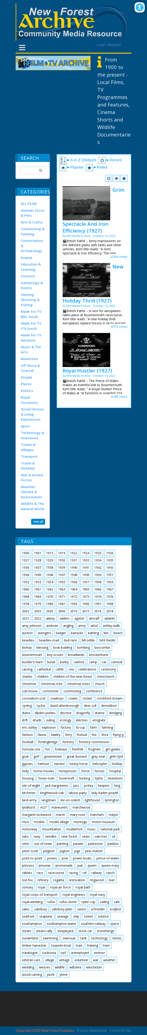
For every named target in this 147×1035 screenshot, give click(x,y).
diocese (65, 713)
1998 (109, 604)
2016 (97, 611)
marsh (60, 814)
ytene (63, 974)
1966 (97, 589)
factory (66, 727)
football (27, 742)
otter (25, 843)
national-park (110, 829)
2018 (109, 611)
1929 (49, 560)
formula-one (31, 749)
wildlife (60, 967)
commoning (72, 691)
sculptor (115, 909)
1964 (73, 589)
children (43, 676)
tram (106, 945)
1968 (25, 596)
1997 (97, 604)
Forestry (28, 276)
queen (92, 865)
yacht (51, 974)
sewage (63, 916)
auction (27, 633)
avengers (44, 633)
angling (68, 625)
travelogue (30, 953)
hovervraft (66, 778)
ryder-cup (88, 902)
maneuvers (59, 807)
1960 (25, 589)
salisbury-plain (62, 909)
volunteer (81, 960)
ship (76, 916)
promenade (64, 865)
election (82, 720)
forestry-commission (94, 742)
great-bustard (77, 756)
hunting (84, 778)
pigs (77, 851)
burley (64, 662)
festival (82, 734)
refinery (43, 880)
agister (79, 618)
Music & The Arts (31, 349)
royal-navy (97, 894)
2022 (37, 618)
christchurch (106, 676)
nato (25, 836)
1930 (61, 560)
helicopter (100, 764)
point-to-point (32, 858)
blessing (42, 647)
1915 (49, 553)
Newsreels (29, 358)
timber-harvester (34, 945)
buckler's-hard (32, 662)
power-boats (82, 858)
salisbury (40, 909)
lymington (112, 800)
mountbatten (51, 829)
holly (25, 771)
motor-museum (103, 822)
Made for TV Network (31, 338)
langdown (49, 800)
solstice (103, 916)
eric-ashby (29, 727)
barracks (77, 633)
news (86, 836)
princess (28, 865)
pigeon (65, 851)
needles (50, 836)
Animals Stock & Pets (32, 213)
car (104, 662)
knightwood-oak (52, 793)
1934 (97, 560)
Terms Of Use (120, 1030)
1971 (61, 596)
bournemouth (32, 655)
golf (36, 756)
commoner (50, 691)
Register (114, 44)
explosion (49, 727)
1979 (37, 604)
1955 (61, 582)
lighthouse (92, 800)
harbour (43, 764)
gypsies (27, 764)
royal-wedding (32, 902)
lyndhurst (28, 807)
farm (93, 727)
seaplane (45, 916)
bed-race (70, 640)
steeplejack (65, 931)
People (26, 377)
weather (109, 960)
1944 (25, 575)
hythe (99, 778)
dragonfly (83, 713)
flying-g (118, 734)
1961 (37, 589)
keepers (104, 785)
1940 (73, 567)
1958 (97, 582)
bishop (27, 647)
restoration (77, 880)
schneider (98, 909)
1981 (61, 604)
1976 (109, 596)
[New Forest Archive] (73, 22)
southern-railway (93, 923)
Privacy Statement (91, 1030)
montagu (80, 822)
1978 (25, 604)
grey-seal (98, 756)
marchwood (81, 807)
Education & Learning (31, 267)
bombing (83, 647)
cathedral (44, 669)
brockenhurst (98, 655)
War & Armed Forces (32, 477)
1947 (61, 575)
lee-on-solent (70, 800)
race (40, 873)
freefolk (77, 749)
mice (25, 822)
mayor (113, 814)
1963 (61, 589)
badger (61, 633)
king (117, 785)
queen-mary (110, 865)
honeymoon (68, 771)
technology (99, 938)
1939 (61, 567)
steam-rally (44, 931)
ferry (68, 734)
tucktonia (49, 953)
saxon (81, 909)
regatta (58, 880)
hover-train (46, 778)
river (111, 880)
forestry (68, 742)
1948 (73, 575)
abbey (50, 618)
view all (38, 522)
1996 (85, 604)
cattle (60, 669)
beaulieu (28, 640)
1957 (85, 582)
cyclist (41, 705)
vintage (64, 960)
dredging (115, 713)
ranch (110, 873)
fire (94, 734)
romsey (27, 887)
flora (104, 734)
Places (26, 384)
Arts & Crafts (32, 222)
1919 (61, 553)
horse (85, 771)
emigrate (98, 720)
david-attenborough (64, 705)
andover (52, 625)
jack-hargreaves (56, 785)
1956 (73, 582)
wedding (28, 967)
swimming (50, 938)
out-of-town (43, 843)
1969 (37, 596)
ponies (52, 858)
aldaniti (109, 618)
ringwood (97, 880)
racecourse (56, 873)
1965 (85, 589)
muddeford (74, 829)
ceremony (108, 669)
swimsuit (69, 938)
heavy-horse (79, 764)
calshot (79, 662)
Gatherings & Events (32, 285)
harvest (59, 764)
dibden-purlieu (45, 713)
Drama (26, 257)
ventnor (99, 953)
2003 (37, 611)
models (39, 822)
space (114, 923)
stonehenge (105, 931)
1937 (37, 567)
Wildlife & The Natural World (32, 506)
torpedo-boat (61, 945)
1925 (97, 553)
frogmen (94, 749)
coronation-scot (34, 698)
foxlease (61, 749)
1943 (109, 567)
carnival (116, 662)
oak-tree (101, 836)
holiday (117, 764)
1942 (97, 567)
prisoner (45, 865)
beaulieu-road (49, 640)
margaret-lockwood (36, 814)
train (79, 945)
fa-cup (80, 727)
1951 (109, 575)
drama (99, 713)
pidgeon (49, 851)
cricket (87, 698)
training (92, 945)
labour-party (78, 793)
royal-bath (83, 887)
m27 (43, 807)
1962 (49, 589)
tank (83, 938)
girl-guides (112, 749)
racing (73, 873)
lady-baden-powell (104, 793)
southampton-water (61, 923)
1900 (25, 553)
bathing (93, 633)
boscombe (102, 647)
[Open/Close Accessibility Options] (140, 7)
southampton (32, 923)
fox (47, 749)
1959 (109, 582)
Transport (29, 456)
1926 (109, 553)
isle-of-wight (31, 785)
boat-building (62, 647)
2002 (25, 611)
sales (25, 909)
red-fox (27, 880)
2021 (25, 618)
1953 (37, 582)
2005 (49, 611)
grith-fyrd (116, 756)
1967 (109, 589)
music (91, 829)
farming (107, 727)
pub (80, 865)
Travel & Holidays (28, 466)
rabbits (27, 873)
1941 (85, 567)
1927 (25, 560)
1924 (85, 553)
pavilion (113, 843)
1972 (73, 596)
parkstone (95, 843)
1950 (97, 575)
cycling (27, 705)
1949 (85, 575)
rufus (51, 902)
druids (37, 720)
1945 (37, 575)
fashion (27, 734)
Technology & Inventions (32, 435)
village (49, 960)
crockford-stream (109, 698)
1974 (97, 596)
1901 (37, 553)
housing (28, 778)
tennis (117, 938)
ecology (65, 720)
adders (65, 618)
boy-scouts (55, 655)
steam (26, 931)
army (82, 625)
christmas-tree (51, 684)
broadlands (76, 655)
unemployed (80, 953)
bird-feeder (108, 640)
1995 (73, 604)
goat (25, 756)
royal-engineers (73, 894)
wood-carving (32, 974)
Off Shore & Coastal (30, 368)
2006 (61, 611)
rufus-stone (68, 902)
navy (37, 836)
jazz (76, 785)
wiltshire (75, 967)
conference (94, 691)
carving (27, 669)
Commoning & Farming (32, 231)
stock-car (85, 931)
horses (100, 771)
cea (71, 669)
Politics (27, 390)
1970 (49, 596)
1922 (73, 553)
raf (85, 873)
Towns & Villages (28, 447)
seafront (28, 916)
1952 (25, 582)
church (100, 684)
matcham (97, 814)
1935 (109, 560)
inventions (115, 778)
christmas (29, 684)
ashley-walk (111, 625)
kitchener (28, 793)
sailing (104, 902)
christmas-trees (78, 684)
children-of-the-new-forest (72, 676)
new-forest (69, 836)
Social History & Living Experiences (32, 414)
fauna (42, 734)
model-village (59, 822)
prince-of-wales (107, 858)
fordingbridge (48, 742)
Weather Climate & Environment (31, 491)
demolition (109, 705)
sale (117, 902)
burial (51, 662)
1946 (49, 575)
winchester (94, 967)
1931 (73, 560)
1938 (49, 567)
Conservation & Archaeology (32, 245)
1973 (85, 596)
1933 (85, 560)
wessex (44, 967)
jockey (88, 785)
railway (96, 873)
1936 (25, 567)
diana (26, 713)
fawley (55, 734)
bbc (106, 633)
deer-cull (90, 705)
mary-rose (77, 814)
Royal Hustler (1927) (87, 370)
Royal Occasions (29, 400)
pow (65, 858)
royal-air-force (60, 887)
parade (78, 843)
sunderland (30, 938)
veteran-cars (31, 960)
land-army (29, 800)
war (95, 960)
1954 (49, 582)
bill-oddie (88, 640)
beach (118, 633)
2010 (73, 611)
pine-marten (94, 851)
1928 (37, 560)
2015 (85, 611)
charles (27, 676)
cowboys (57, 698)
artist (94, 625)
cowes (73, 698)
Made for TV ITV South (31, 326)
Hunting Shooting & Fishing (30, 299)
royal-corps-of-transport (40, 894)
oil (113, 836)
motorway (29, 829)
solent (88, 916)
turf (63, 953)
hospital (115, 771)
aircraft (94, 618)
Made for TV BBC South (31, 314)
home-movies (44, 771)
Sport (25, 426)
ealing (50, 720)
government (53, 756)
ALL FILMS (29, 203)
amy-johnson (32, 625)
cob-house (30, 691)
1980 (49, 604)
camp (93, 662)
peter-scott (30, 851)
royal (41, 887)
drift (25, 720)
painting (62, 843)
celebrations (87, 669)
